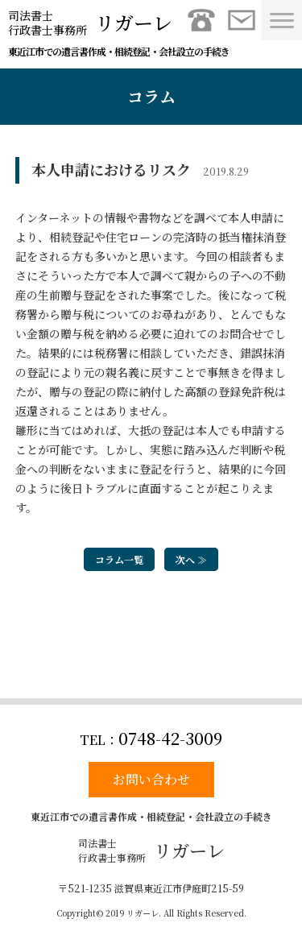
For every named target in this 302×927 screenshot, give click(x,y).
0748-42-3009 (170, 738)
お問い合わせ (151, 779)
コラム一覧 (119, 559)
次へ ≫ (191, 559)
